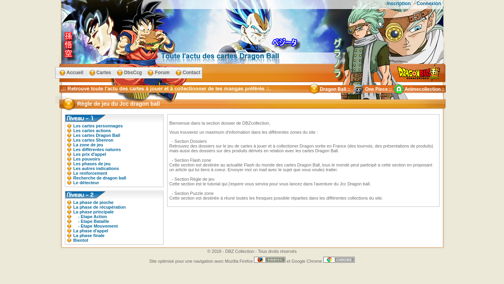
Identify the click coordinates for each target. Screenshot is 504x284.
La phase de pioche (93, 202)
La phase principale (93, 211)
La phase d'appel (90, 230)
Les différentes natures (97, 149)
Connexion (429, 3)
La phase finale (88, 235)
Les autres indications (96, 168)
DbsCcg (133, 72)
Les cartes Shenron (93, 140)
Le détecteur (86, 182)
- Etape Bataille (91, 221)
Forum (162, 72)
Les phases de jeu (92, 163)
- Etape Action (90, 216)
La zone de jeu (88, 144)
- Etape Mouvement (95, 226)
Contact (191, 72)
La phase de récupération (99, 207)
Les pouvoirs (86, 159)
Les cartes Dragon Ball (96, 135)
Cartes (103, 72)
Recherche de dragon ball (99, 178)
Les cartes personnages (98, 125)
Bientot (80, 240)
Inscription (399, 3)
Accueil (75, 72)
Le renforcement (90, 173)
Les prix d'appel (89, 154)
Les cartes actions (92, 130)
